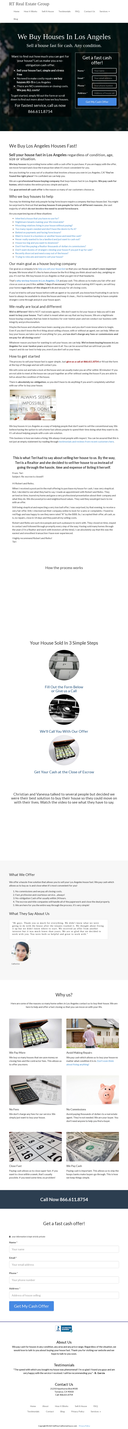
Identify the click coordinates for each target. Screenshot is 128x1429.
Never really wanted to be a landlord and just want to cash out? (47, 239)
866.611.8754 (40, 111)
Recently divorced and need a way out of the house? (42, 253)
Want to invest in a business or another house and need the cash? (48, 235)
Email (81, 78)
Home (16, 11)
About (45, 1406)
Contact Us (89, 11)
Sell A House (48, 11)
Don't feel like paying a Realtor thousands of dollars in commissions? (50, 246)
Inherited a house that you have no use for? (37, 218)
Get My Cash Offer (97, 101)
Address (82, 93)
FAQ (77, 11)
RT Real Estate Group (29, 3)
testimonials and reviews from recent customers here (86, 441)
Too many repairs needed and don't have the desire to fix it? (45, 228)
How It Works (30, 11)
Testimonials (64, 11)
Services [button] (105, 11)
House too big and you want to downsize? (37, 242)
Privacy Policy (77, 1411)
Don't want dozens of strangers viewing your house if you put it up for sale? (54, 249)
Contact (50, 1411)
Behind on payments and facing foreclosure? (38, 232)
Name (81, 70)
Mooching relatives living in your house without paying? (44, 225)
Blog (16, 19)
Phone (81, 85)
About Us (64, 1342)
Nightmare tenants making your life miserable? (39, 221)
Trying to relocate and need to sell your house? (39, 256)
